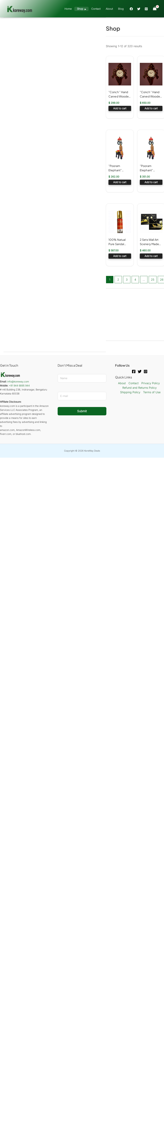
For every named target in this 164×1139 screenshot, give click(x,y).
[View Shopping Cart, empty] (154, 8)
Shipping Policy (130, 392)
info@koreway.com (18, 381)
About (109, 8)
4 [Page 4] (135, 279)
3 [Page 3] (127, 279)
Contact (95, 8)
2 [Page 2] (118, 279)
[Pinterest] (146, 8)
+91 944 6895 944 (19, 385)
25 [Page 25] (152, 279)
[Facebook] (131, 8)
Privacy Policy (150, 383)
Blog (121, 8)
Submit (82, 411)
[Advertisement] (54, 43)
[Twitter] (138, 8)
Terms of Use (152, 392)
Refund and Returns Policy (139, 387)
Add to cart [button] (119, 108)
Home (68, 8)
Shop (80, 8)
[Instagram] (145, 371)
